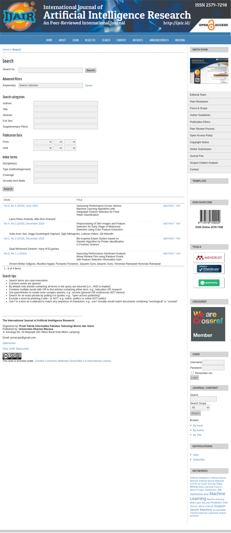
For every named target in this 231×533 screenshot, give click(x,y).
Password (195, 367)
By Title (197, 435)
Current (121, 40)
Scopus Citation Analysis (204, 162)
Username (196, 362)
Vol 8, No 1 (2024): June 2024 (21, 205)
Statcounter (9, 343)
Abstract (7, 115)
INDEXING (180, 40)
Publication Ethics (200, 121)
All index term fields (14, 180)
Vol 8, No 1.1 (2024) (15, 253)
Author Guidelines (200, 115)
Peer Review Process (202, 128)
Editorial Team (198, 94)
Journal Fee (196, 155)
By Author (198, 430)
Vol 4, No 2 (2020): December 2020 (24, 223)
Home (49, 40)
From (6, 141)
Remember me (203, 373)
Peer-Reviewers (199, 101)
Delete (89, 85)
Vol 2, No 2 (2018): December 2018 (24, 238)
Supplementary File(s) (15, 126)
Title (5, 109)
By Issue (198, 425)
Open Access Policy (201, 135)
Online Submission (200, 149)
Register (90, 40)
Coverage (8, 175)
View (195, 454)
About (62, 40)
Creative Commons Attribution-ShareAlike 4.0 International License (73, 360)
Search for (9, 69)
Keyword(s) (9, 85)
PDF (178, 206)
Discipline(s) (10, 163)
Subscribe (198, 459)
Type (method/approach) (17, 169)
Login (76, 40)
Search (106, 40)
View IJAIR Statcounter (16, 348)
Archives (138, 40)
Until (5, 148)
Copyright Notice (199, 142)
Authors (7, 103)
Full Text (7, 120)
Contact (194, 169)
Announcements (159, 40)
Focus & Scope (198, 108)
